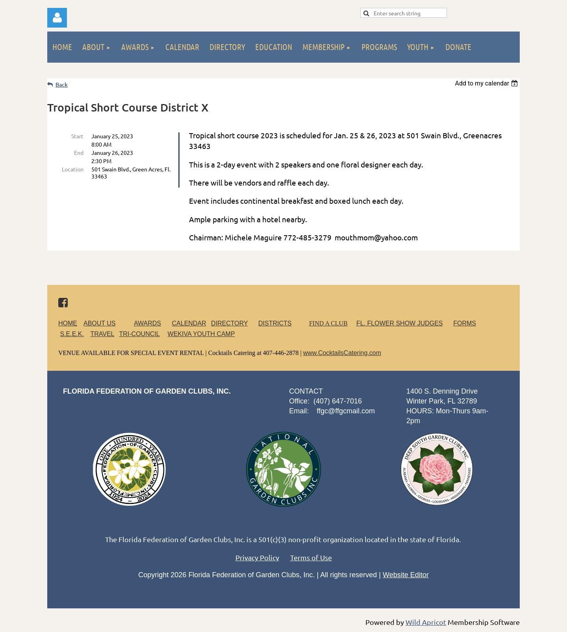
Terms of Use (311, 557)
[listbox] (487, 83)
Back (62, 84)
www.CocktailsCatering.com (342, 352)
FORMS (464, 323)
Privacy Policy (257, 557)
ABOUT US (99, 323)
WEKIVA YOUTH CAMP (201, 334)
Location (72, 169)
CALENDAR (189, 323)
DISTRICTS (274, 323)
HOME (67, 323)
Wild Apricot (426, 622)
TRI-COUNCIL (139, 334)
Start (77, 135)
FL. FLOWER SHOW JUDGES (399, 323)
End (78, 152)
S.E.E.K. (71, 334)
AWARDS (152, 323)
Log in (57, 18)
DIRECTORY (229, 323)
